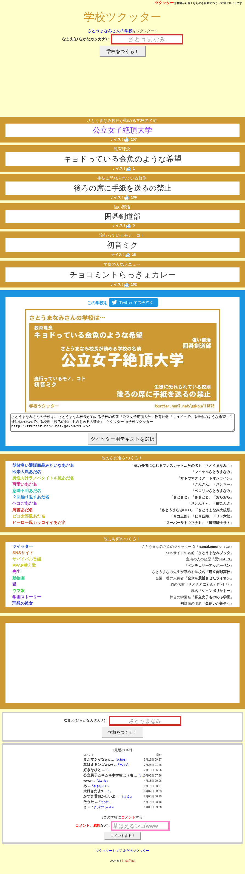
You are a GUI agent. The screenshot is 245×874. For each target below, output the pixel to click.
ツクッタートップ (109, 854)
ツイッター (22, 549)
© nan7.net (128, 863)
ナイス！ (119, 139)
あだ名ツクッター (136, 854)
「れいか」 (126, 799)
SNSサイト (22, 556)
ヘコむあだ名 (24, 506)
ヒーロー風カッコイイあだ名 (39, 525)
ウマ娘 (18, 593)
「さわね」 (121, 762)
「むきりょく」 (100, 789)
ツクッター (164, 3)
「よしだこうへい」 (103, 810)
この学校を (122, 302)
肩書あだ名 (22, 513)
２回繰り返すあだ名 (30, 500)
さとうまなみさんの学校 (110, 30)
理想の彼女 (22, 606)
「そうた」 (105, 805)
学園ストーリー (26, 600)
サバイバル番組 (26, 562)
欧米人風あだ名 (26, 475)
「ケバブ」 (123, 768)
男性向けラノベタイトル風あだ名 (43, 481)
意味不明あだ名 (26, 494)
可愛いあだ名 (24, 487)
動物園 (18, 581)
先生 (16, 575)
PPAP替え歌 (24, 568)
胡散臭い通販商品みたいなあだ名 (43, 468)
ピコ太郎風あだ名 (28, 519)
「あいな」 (102, 784)
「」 (107, 773)
